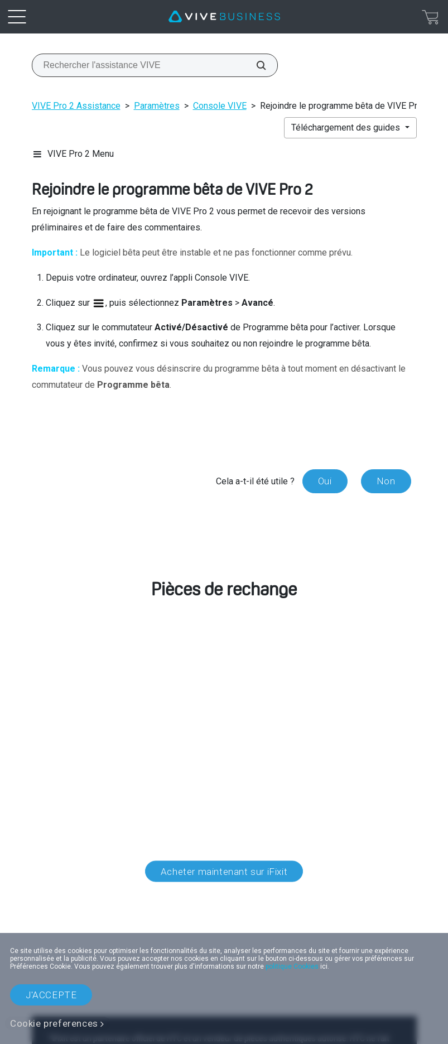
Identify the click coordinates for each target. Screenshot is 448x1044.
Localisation (224, 920)
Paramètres (157, 105)
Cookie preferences (54, 1023)
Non (386, 481)
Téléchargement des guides (346, 127)
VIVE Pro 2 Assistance (76, 105)
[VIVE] (224, 16)
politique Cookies (292, 966)
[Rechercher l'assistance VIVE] (255, 65)
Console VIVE (220, 105)
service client (114, 700)
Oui (325, 481)
